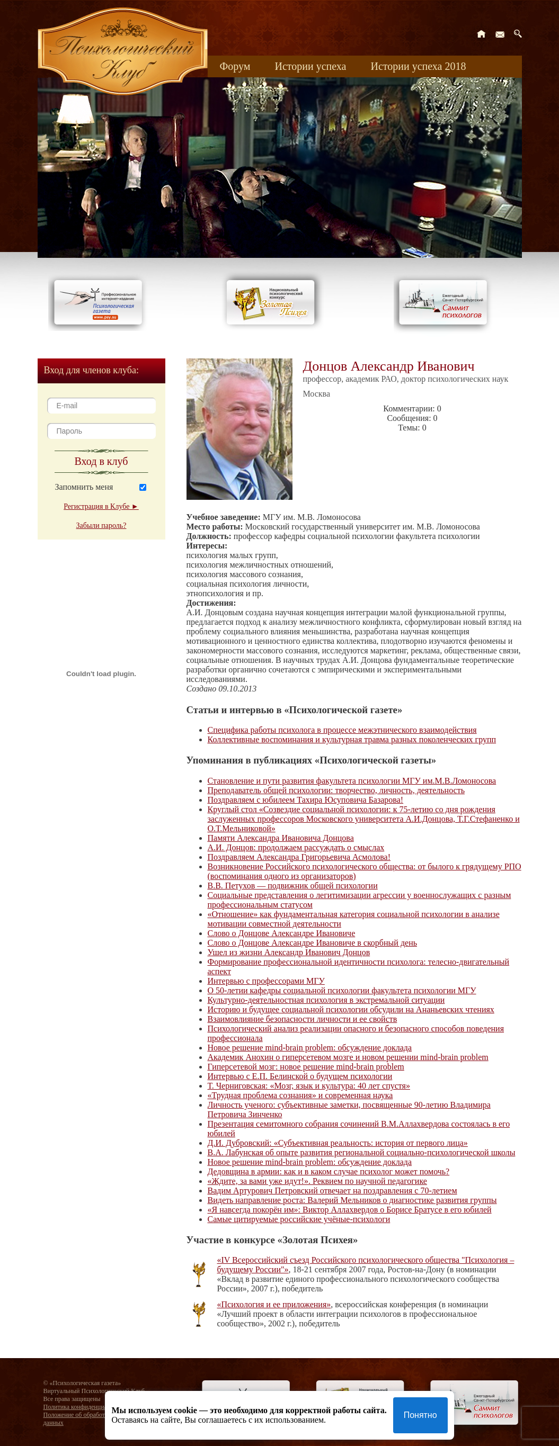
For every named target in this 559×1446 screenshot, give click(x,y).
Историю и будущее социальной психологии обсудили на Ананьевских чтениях (351, 1009)
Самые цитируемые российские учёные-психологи (299, 1219)
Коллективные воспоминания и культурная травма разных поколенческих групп (352, 739)
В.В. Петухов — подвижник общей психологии (293, 885)
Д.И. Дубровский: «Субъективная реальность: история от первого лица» (338, 1142)
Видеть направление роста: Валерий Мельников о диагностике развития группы (352, 1200)
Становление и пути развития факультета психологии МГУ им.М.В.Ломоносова (352, 780)
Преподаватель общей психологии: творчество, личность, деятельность (336, 790)
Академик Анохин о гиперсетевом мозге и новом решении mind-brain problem (348, 1057)
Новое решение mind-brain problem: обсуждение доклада (310, 1047)
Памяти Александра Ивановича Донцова (281, 837)
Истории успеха (310, 66)
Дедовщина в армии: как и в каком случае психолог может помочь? (329, 1171)
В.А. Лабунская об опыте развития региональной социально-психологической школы (362, 1152)
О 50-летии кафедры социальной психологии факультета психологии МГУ (342, 990)
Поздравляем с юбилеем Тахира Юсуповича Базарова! (306, 799)
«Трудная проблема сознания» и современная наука (300, 1095)
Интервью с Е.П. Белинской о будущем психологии (300, 1076)
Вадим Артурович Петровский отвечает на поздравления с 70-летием (332, 1190)
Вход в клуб (101, 461)
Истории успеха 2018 (418, 66)
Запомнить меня (84, 486)
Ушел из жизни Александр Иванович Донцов (289, 952)
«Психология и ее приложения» (274, 1304)
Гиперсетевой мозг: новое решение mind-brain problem (306, 1066)
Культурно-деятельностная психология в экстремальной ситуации (326, 999)
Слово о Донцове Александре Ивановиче (282, 933)
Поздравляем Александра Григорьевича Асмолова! (299, 856)
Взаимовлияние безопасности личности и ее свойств (302, 1018)
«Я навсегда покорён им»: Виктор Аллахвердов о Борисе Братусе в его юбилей (350, 1209)
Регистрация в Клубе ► (101, 506)
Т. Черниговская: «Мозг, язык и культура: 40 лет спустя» (309, 1085)
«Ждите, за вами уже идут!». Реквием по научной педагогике (317, 1180)
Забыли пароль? (101, 525)
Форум (235, 66)
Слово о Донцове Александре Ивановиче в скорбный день (312, 942)
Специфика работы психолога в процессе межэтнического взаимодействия (342, 729)
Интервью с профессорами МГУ (266, 980)
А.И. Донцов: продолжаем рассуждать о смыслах (296, 847)
